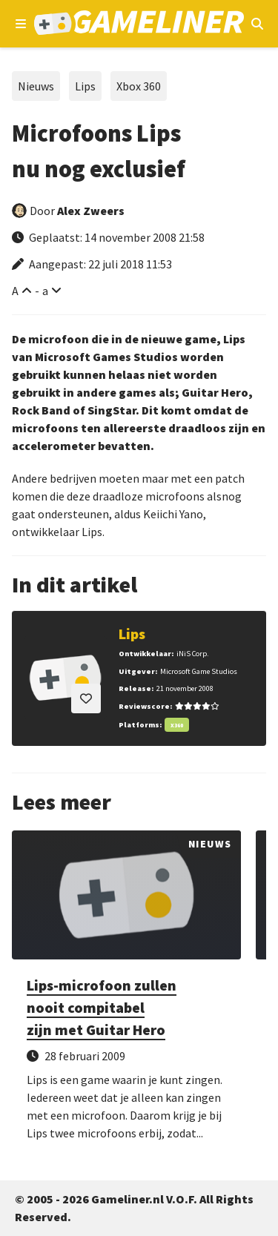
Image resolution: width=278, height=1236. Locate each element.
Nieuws (36, 86)
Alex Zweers (91, 210)
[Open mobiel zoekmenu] (257, 24)
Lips (85, 86)
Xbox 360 (138, 86)
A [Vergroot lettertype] (15, 290)
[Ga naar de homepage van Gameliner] (139, 24)
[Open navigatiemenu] (21, 24)
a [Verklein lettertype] (45, 290)
